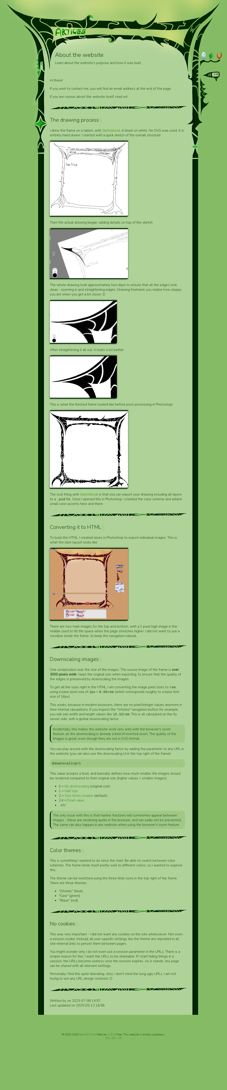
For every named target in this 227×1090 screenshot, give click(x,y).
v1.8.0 (111, 1035)
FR (120, 1039)
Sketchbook (111, 130)
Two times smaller (79, 796)
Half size (71, 791)
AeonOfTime (86, 1035)
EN (107, 1039)
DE (114, 1039)
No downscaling (77, 786)
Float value (75, 801)
